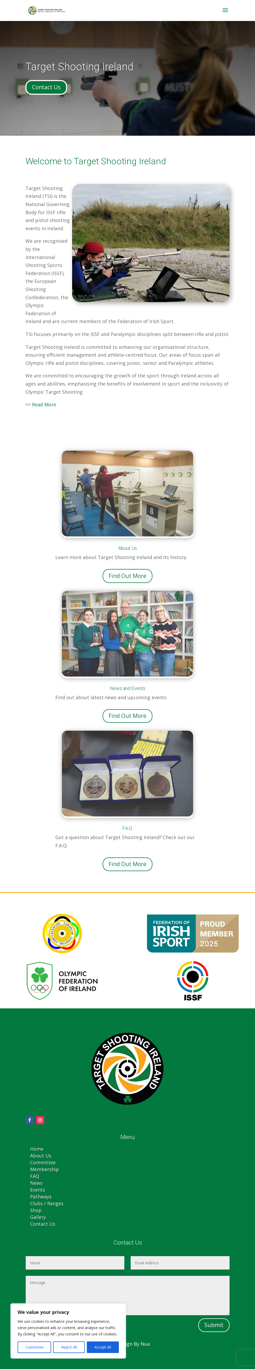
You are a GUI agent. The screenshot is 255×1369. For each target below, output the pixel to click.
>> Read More (40, 404)
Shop (36, 1210)
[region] (68, 1331)
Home (37, 1149)
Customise (34, 1347)
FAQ (34, 1176)
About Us (40, 1155)
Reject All (69, 1347)
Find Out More (127, 576)
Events (37, 1190)
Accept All (102, 1347)
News (36, 1183)
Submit (214, 1325)
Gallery (38, 1217)
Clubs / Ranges (46, 1203)
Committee (43, 1162)
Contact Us (46, 87)
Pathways (41, 1196)
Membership (44, 1169)
